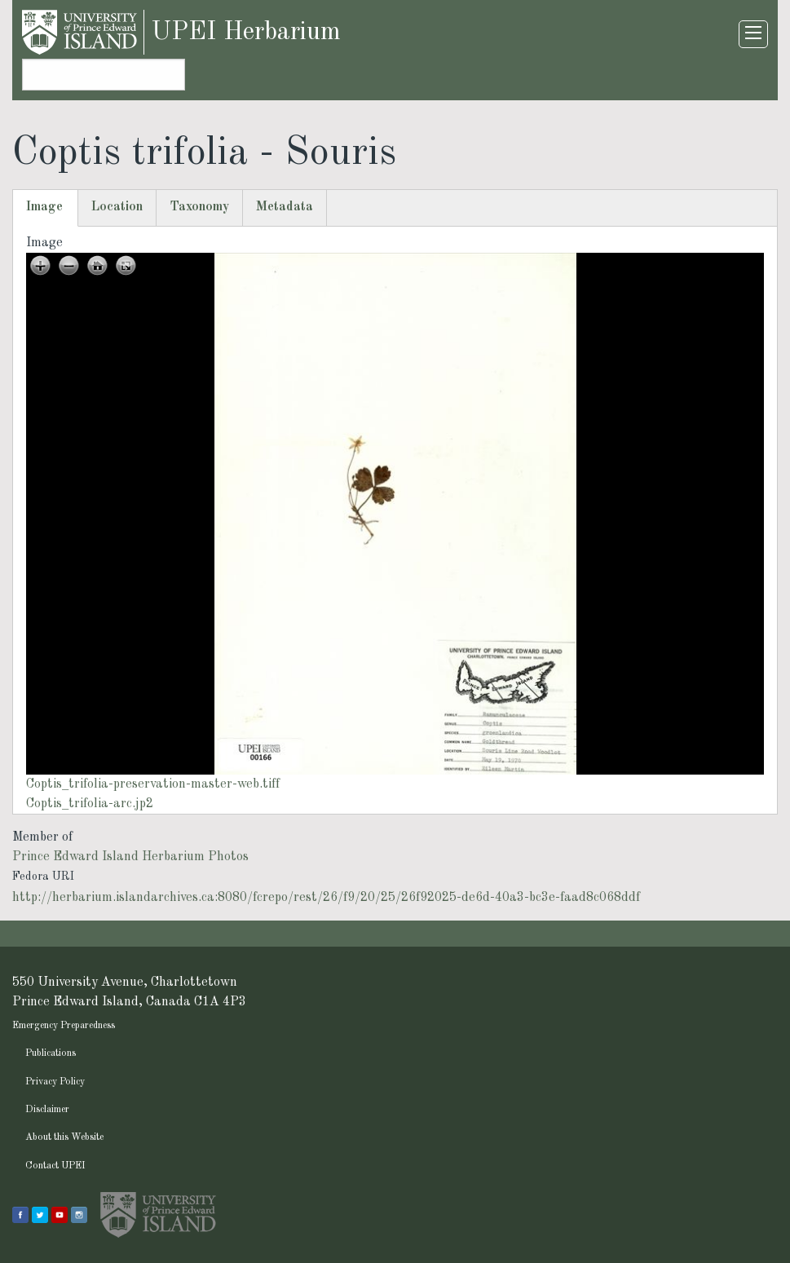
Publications (50, 1053)
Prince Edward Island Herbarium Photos (130, 856)
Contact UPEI (55, 1166)
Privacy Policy (55, 1082)
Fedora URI (43, 876)
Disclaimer (47, 1110)
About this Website (64, 1137)
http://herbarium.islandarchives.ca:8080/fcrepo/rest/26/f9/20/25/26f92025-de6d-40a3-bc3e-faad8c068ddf (326, 897)
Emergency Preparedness (63, 1026)
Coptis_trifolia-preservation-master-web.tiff (153, 784)
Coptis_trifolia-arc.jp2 (89, 803)
